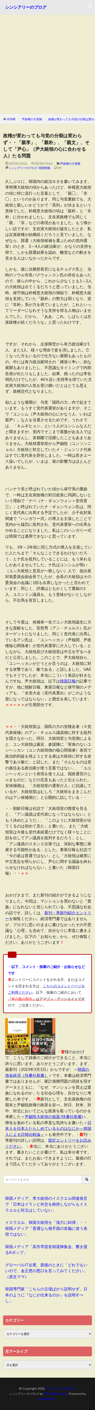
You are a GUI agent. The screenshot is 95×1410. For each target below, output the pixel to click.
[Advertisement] (47, 64)
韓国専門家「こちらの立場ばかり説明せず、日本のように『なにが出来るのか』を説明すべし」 (46, 1294)
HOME (11, 119)
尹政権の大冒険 (32, 119)
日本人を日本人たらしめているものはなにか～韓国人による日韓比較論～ (48, 1128)
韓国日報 (68, 681)
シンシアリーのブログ (25, 7)
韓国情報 (44, 168)
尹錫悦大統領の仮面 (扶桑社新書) (54, 1116)
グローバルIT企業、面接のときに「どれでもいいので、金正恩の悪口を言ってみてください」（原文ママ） (46, 1270)
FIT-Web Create (55, 1393)
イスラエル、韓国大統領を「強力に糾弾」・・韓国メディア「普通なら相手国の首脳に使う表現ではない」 (46, 1228)
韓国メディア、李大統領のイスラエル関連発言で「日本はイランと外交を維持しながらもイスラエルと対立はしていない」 (46, 1204)
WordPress (47, 1399)
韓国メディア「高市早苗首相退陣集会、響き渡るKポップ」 (46, 1249)
